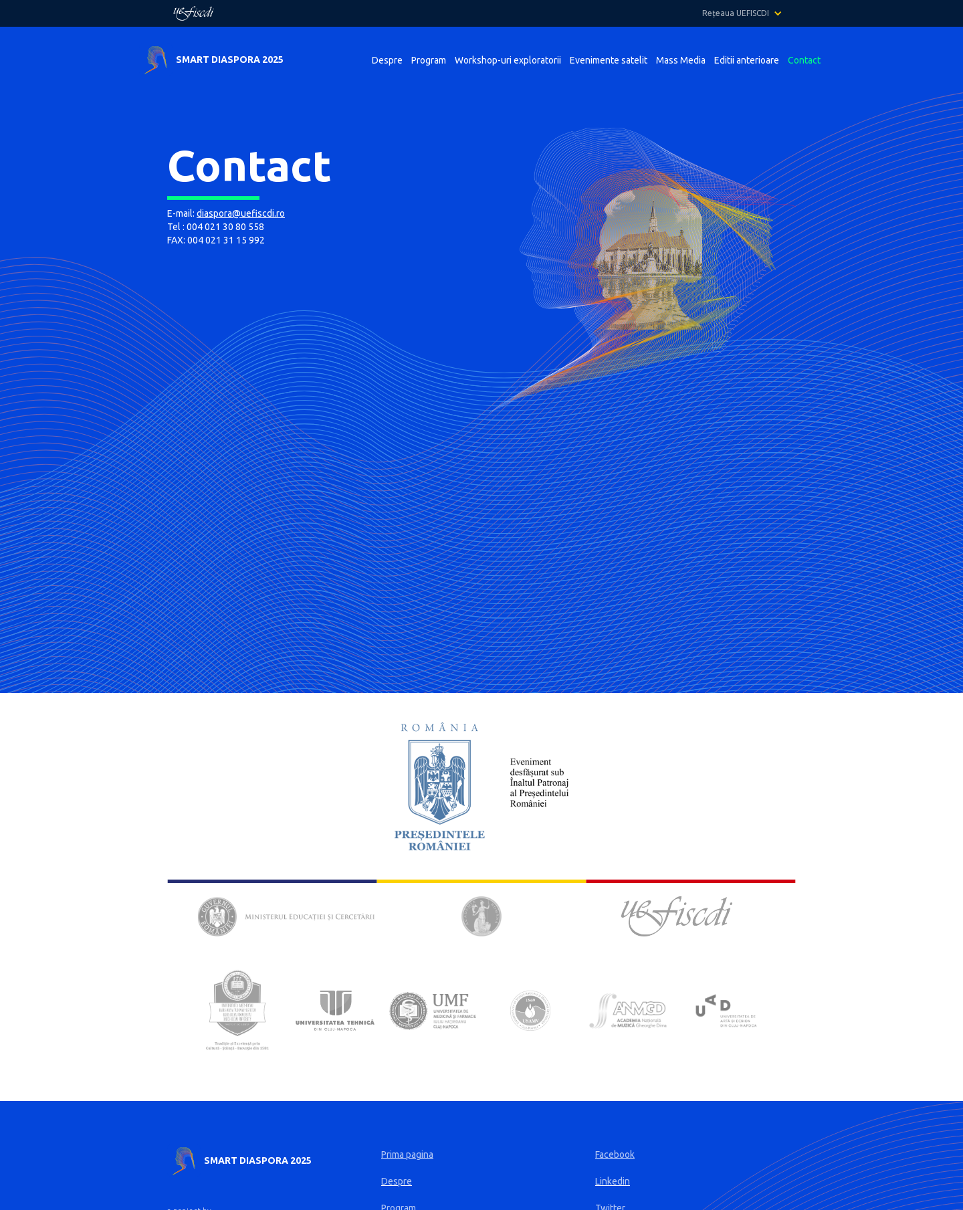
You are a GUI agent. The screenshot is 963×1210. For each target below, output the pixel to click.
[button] (749, 13)
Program (428, 60)
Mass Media (681, 60)
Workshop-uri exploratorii (508, 60)
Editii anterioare (746, 60)
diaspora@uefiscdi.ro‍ (241, 213)
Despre (387, 60)
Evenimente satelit (608, 60)
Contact (804, 60)
